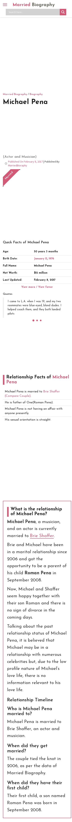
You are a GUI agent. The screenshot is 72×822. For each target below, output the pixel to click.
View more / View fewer (37, 287)
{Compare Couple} (18, 396)
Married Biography (15, 94)
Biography (36, 94)
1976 (51, 258)
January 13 (40, 258)
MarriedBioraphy (17, 165)
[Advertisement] (36, 54)
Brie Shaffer (51, 391)
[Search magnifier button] (63, 12)
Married (34, 5)
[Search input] (34, 12)
